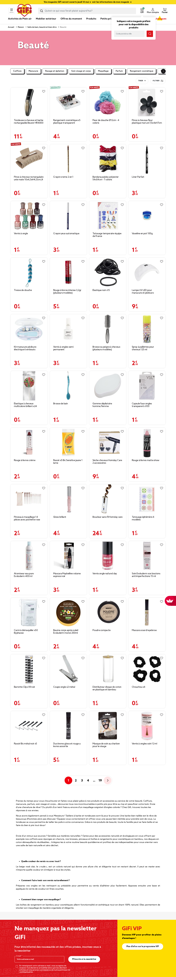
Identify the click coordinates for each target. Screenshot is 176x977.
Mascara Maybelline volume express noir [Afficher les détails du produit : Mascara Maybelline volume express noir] (67, 575)
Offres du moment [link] (71, 18)
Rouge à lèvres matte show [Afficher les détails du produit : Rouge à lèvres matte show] (145, 460)
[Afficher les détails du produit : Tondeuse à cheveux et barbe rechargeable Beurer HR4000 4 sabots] (29, 102)
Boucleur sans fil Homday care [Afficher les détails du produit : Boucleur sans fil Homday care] (107, 517)
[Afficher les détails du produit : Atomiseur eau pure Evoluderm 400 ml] (29, 556)
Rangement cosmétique (141, 71)
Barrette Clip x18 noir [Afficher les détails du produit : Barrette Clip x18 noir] (24, 687)
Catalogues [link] (159, 18)
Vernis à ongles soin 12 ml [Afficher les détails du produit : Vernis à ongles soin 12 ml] (144, 743)
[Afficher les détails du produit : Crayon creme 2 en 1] (68, 159)
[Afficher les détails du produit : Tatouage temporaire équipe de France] (107, 216)
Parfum (119, 71)
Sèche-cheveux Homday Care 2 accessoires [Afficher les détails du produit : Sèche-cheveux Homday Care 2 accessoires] (107, 461)
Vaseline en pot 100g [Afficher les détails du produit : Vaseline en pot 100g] (142, 233)
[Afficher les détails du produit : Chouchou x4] (147, 669)
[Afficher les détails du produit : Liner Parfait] (147, 159)
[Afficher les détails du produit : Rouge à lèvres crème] (29, 442)
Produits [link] (91, 18)
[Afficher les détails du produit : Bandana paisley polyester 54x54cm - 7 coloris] (107, 159)
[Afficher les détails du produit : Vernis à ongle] (29, 216)
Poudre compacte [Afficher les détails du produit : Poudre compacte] (101, 630)
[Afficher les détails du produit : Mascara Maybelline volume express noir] (68, 556)
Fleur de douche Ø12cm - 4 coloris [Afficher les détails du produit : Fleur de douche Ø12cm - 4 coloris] (105, 121)
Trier (140, 81)
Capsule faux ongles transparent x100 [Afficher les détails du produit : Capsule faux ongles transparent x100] (142, 405)
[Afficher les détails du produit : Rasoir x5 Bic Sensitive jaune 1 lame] (68, 442)
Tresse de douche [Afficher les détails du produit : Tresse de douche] (23, 290)
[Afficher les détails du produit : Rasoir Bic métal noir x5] (29, 726)
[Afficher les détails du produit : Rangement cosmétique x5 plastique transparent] (68, 102)
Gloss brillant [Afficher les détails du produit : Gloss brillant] (59, 517)
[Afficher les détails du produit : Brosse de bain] (68, 385)
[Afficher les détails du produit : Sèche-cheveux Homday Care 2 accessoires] (107, 442)
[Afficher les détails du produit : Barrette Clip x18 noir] (29, 669)
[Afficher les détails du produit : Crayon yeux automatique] (68, 216)
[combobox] (87, 11)
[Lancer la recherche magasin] (150, 34)
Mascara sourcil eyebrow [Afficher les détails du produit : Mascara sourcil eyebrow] (144, 630)
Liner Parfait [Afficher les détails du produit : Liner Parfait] (138, 177)
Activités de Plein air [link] (20, 18)
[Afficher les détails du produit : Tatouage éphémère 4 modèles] (147, 499)
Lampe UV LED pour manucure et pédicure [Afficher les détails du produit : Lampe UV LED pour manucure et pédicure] (143, 291)
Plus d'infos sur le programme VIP (142, 946)
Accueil (11, 27)
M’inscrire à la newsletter (84, 959)
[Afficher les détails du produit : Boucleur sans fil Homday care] (107, 499)
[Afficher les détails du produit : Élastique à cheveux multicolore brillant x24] (29, 385)
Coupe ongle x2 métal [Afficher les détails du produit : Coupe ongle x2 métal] (64, 687)
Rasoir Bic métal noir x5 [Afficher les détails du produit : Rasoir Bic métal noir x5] (25, 743)
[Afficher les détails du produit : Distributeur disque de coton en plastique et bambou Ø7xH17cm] (107, 669)
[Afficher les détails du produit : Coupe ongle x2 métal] (68, 669)
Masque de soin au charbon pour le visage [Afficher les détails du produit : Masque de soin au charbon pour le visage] (106, 745)
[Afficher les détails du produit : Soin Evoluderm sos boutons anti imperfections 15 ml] (147, 556)
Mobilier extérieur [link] (46, 18)
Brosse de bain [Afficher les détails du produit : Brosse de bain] (60, 403)
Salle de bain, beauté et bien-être (42, 27)
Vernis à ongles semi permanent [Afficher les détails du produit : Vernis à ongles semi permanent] (63, 348)
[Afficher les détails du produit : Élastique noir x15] (107, 272)
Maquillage (103, 71)
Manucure (33, 71)
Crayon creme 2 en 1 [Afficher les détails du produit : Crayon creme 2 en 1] (63, 177)
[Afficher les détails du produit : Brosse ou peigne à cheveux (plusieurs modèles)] (107, 329)
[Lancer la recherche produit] (41, 11)
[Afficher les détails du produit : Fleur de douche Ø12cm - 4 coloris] (107, 102)
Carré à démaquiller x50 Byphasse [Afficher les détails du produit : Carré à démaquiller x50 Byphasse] (26, 631)
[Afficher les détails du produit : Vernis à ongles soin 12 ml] (147, 726)
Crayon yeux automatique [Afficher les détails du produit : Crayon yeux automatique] (66, 233)
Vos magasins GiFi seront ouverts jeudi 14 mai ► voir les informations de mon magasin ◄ (88, 2)
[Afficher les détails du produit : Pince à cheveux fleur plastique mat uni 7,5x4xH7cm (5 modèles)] (147, 102)
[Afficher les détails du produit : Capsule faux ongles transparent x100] (147, 385)
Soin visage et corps (81, 71)
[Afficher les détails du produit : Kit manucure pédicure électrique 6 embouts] (29, 329)
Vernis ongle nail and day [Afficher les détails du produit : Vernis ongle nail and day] (104, 573)
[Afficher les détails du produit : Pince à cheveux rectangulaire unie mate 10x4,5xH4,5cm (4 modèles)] (29, 159)
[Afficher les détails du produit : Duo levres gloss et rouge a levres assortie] (68, 726)
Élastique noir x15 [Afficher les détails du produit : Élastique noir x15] (101, 290)
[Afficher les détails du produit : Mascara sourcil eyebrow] (147, 612)
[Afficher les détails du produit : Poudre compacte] (107, 612)
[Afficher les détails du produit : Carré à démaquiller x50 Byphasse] (29, 612)
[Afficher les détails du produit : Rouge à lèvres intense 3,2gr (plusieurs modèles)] (68, 272)
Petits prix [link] (106, 18)
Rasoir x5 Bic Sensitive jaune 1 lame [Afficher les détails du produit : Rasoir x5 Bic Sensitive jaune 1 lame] (67, 461)
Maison (20, 27)
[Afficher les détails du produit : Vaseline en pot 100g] (147, 216)
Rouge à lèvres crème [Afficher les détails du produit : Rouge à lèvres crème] (24, 460)
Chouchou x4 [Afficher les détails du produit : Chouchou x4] (138, 687)
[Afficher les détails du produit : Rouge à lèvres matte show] (147, 442)
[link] (91, 23)
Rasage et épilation (54, 71)
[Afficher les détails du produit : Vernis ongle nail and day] (107, 556)
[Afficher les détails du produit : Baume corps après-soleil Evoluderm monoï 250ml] (68, 612)
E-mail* (19, 956)
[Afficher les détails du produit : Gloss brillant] (68, 499)
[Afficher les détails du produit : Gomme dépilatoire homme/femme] (107, 385)
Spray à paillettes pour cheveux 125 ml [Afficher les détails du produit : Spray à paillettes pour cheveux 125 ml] (143, 348)
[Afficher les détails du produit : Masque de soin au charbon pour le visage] (107, 726)
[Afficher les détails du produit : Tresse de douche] (29, 272)
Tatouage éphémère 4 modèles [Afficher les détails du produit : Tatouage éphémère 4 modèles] (143, 518)
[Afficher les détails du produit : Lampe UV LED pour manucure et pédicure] (147, 272)
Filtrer (158, 80)
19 (100, 781)
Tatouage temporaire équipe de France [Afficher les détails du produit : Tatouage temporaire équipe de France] (106, 235)
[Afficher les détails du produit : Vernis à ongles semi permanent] (68, 329)
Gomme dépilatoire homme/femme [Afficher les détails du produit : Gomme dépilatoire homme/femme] (102, 405)
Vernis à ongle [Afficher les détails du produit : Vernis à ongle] (21, 233)
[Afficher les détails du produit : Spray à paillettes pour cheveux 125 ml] (147, 329)
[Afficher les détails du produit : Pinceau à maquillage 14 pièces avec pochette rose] (29, 499)
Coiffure (17, 71)
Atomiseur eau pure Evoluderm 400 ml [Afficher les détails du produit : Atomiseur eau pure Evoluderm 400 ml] (24, 575)
